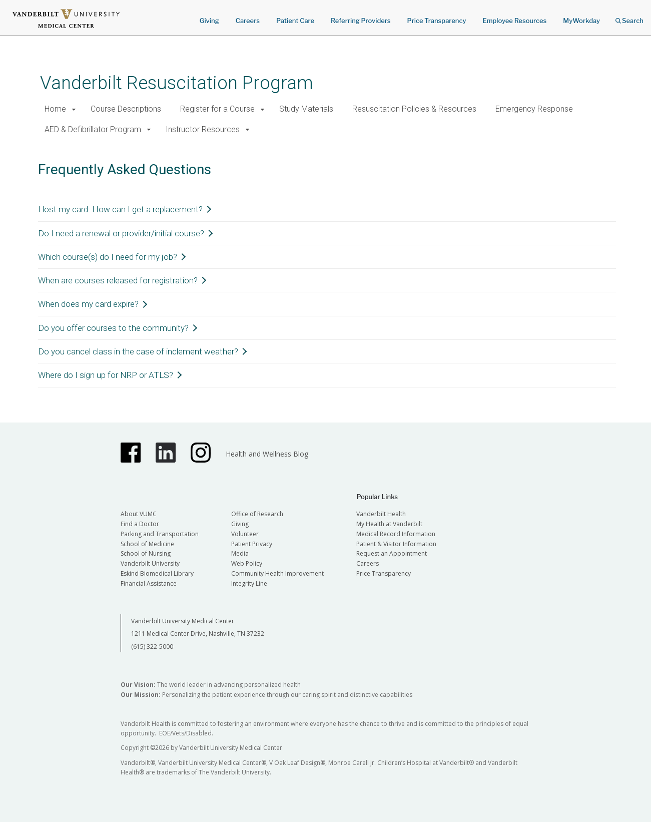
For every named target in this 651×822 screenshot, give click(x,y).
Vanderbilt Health (381, 514)
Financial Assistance (149, 583)
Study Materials (306, 109)
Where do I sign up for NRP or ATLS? (105, 375)
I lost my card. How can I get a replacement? (120, 209)
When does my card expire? (88, 304)
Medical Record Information (395, 534)
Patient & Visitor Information (396, 544)
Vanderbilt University (150, 563)
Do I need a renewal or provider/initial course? (121, 233)
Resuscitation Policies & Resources (414, 109)
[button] (74, 109)
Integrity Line (249, 583)
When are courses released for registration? (118, 280)
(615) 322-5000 (152, 646)
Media (240, 553)
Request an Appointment (391, 553)
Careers (248, 21)
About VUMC (139, 514)
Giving (209, 21)
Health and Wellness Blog (267, 454)
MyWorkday (581, 21)
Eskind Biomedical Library (157, 573)
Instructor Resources (203, 129)
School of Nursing (146, 553)
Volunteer (245, 534)
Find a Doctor (140, 524)
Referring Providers (360, 21)
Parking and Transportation (160, 534)
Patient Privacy (251, 544)
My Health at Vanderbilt (389, 524)
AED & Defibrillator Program (93, 129)
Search (629, 17)
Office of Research (257, 514)
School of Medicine (147, 544)
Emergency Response (534, 109)
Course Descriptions (126, 109)
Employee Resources (514, 21)
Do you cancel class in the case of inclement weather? (138, 351)
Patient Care (295, 21)
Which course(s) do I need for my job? (107, 257)
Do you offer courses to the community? (113, 328)
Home (55, 109)
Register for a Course (217, 109)
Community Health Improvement (277, 573)
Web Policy (246, 563)
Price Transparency (436, 21)
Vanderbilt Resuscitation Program (176, 83)
